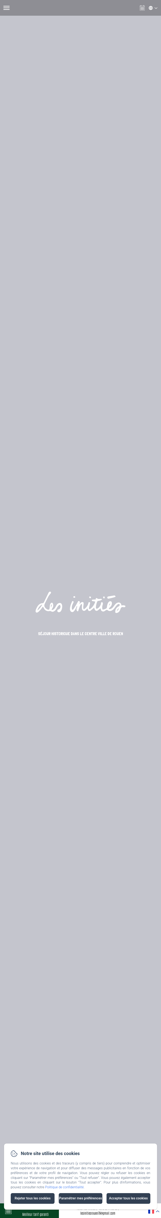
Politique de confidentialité (64, 1187)
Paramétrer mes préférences (80, 1198)
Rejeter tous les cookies (33, 1198)
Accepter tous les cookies (128, 1198)
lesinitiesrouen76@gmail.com (97, 1213)
